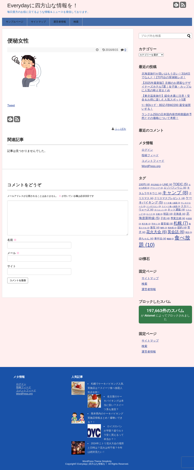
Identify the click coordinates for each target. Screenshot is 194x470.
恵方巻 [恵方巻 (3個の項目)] (146, 224)
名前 (12, 239)
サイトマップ (38, 21)
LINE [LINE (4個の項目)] (167, 184)
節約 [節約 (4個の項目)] (182, 227)
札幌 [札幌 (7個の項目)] (181, 223)
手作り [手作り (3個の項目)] (155, 224)
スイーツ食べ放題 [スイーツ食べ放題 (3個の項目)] (171, 206)
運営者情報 (59, 21)
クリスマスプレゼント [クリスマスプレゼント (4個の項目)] (169, 198)
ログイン (147, 149)
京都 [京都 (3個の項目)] (159, 214)
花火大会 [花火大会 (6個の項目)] (156, 232)
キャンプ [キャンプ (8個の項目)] (175, 192)
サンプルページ (14, 21)
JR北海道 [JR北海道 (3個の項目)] (156, 184)
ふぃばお (120, 128)
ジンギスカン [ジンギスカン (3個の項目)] (153, 206)
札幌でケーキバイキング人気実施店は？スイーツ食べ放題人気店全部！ (105, 388)
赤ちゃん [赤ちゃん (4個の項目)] (146, 238)
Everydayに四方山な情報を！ (42, 5)
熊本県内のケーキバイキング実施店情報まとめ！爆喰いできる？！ (105, 417)
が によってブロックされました (165, 314)
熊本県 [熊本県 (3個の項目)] (172, 228)
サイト (11, 266)
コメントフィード (153, 160)
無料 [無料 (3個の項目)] (163, 228)
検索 (76, 21)
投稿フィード (150, 155)
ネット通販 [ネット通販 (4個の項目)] (176, 209)
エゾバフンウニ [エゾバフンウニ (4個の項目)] (175, 187)
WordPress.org (151, 166)
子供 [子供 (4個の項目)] (165, 218)
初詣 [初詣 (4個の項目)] (168, 213)
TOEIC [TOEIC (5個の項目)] (180, 184)
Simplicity (107, 461)
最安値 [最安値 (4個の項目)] (167, 223)
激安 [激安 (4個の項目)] (154, 227)
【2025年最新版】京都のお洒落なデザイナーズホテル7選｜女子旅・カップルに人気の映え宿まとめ (167, 86)
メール (13, 253)
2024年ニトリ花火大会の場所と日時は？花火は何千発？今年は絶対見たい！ (106, 447)
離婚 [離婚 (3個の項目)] (170, 239)
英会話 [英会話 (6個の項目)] (176, 232)
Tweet (11, 105)
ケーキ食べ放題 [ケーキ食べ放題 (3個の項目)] (172, 203)
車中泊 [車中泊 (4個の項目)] (160, 238)
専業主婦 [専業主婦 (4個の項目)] (178, 218)
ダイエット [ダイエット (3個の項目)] (160, 210)
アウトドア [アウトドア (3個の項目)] (156, 188)
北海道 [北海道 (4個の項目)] (179, 213)
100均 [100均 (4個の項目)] (144, 184)
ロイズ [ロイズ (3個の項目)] (150, 214)
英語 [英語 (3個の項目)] (188, 232)
